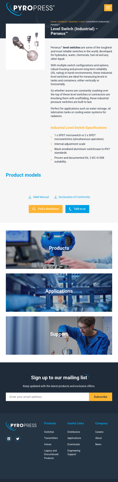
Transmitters (51, 438)
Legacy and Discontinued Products (51, 454)
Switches (72, 21)
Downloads (73, 444)
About (98, 438)
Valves (47, 444)
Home (53, 21)
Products (62, 21)
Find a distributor (45, 209)
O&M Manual (38, 197)
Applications (74, 438)
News (98, 444)
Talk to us (77, 209)
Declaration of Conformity (72, 197)
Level (81, 21)
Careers (99, 431)
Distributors (73, 431)
